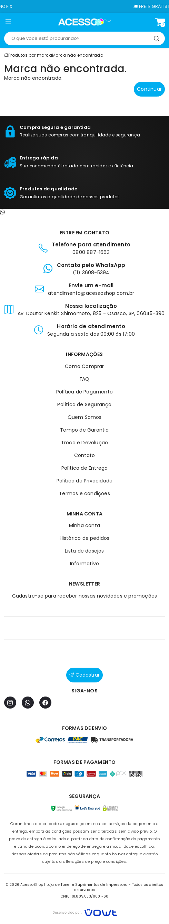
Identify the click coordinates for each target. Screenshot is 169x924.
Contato (84, 455)
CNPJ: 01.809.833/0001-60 (85, 896)
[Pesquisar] (157, 38)
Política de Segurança (84, 404)
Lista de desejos (84, 550)
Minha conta (84, 525)
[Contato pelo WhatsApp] (2, 212)
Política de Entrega (84, 468)
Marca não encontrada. (78, 55)
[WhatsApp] (28, 703)
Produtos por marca (30, 55)
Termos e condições (84, 493)
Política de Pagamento (84, 391)
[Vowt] (84, 911)
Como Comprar (84, 366)
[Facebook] (45, 703)
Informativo (84, 563)
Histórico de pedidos (85, 538)
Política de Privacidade (85, 480)
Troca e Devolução (84, 442)
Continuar (149, 89)
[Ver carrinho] (160, 22)
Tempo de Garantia (84, 429)
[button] (8, 23)
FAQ (85, 379)
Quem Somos (85, 417)
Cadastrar (84, 674)
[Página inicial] (85, 22)
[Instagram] (10, 703)
